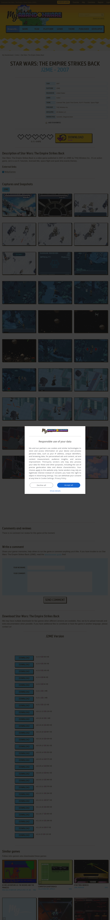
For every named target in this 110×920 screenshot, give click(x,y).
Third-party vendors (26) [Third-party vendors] (53, 462)
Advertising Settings (45, 475)
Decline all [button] (41, 485)
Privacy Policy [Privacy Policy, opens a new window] (60, 478)
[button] (55, 490)
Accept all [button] (68, 485)
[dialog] (55, 460)
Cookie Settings (47, 478)
